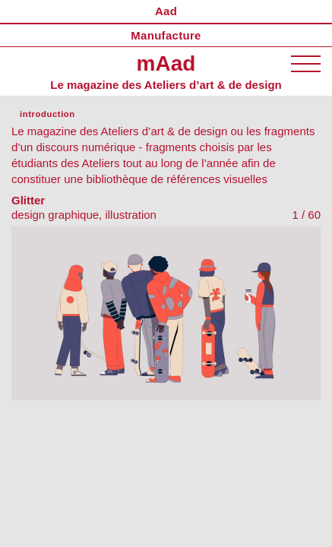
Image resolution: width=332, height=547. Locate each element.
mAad (166, 63)
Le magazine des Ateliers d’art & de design (166, 84)
